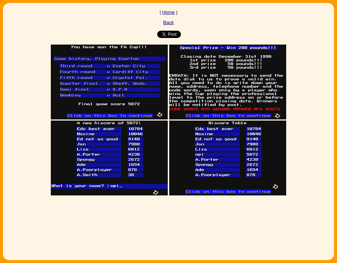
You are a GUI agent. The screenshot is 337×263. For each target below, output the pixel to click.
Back (168, 22)
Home (168, 12)
